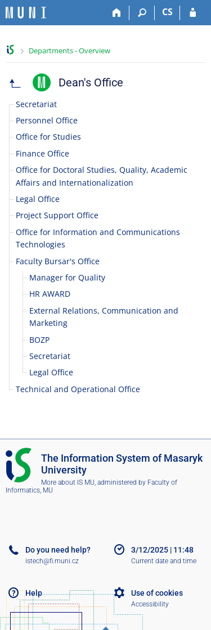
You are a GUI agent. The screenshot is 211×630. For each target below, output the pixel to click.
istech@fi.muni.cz (52, 561)
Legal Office (38, 199)
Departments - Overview (69, 50)
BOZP (39, 339)
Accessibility (150, 604)
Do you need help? (58, 549)
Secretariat (36, 104)
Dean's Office (91, 82)
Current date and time (163, 561)
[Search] (142, 13)
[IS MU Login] (192, 13)
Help (33, 592)
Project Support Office (57, 215)
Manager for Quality (67, 277)
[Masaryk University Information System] (26, 12)
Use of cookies (157, 592)
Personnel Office (47, 120)
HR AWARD (49, 293)
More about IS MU (68, 482)
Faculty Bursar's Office (58, 261)
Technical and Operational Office (78, 389)
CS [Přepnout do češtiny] (167, 12)
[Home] (116, 13)
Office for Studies (48, 136)
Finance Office (42, 153)
